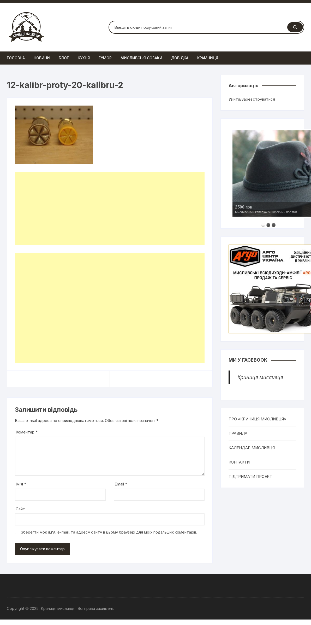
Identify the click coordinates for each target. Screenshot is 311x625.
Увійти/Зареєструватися (252, 99)
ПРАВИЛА (238, 433)
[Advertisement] (106, 208)
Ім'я (21, 484)
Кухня (84, 58)
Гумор (105, 58)
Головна (16, 58)
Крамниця (207, 58)
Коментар (27, 432)
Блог (64, 58)
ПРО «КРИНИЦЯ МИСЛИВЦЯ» (257, 418)
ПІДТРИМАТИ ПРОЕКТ (250, 476)
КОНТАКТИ (239, 462)
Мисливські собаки (141, 58)
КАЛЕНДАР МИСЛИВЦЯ (252, 447)
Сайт (20, 508)
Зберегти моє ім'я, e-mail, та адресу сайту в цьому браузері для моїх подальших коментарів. (109, 532)
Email (121, 484)
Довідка (179, 58)
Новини (42, 58)
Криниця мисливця (260, 377)
